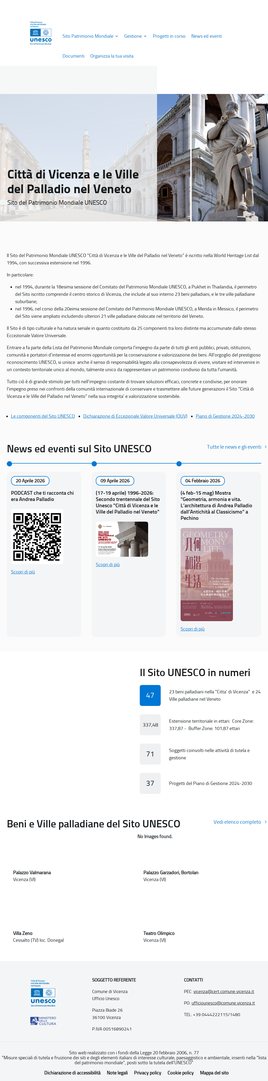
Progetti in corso (169, 36)
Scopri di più (23, 572)
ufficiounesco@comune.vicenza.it (223, 1003)
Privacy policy (147, 1073)
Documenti (74, 56)
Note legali (117, 1073)
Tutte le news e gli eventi (234, 447)
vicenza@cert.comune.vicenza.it (223, 991)
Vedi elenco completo (237, 822)
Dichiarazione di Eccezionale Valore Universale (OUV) (135, 416)
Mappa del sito (214, 1073)
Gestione (133, 36)
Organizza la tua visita (111, 56)
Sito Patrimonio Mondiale (88, 36)
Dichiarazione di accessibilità (72, 1073)
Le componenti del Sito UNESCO (43, 416)
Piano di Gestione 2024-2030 (225, 416)
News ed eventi (206, 36)
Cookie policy (181, 1073)
